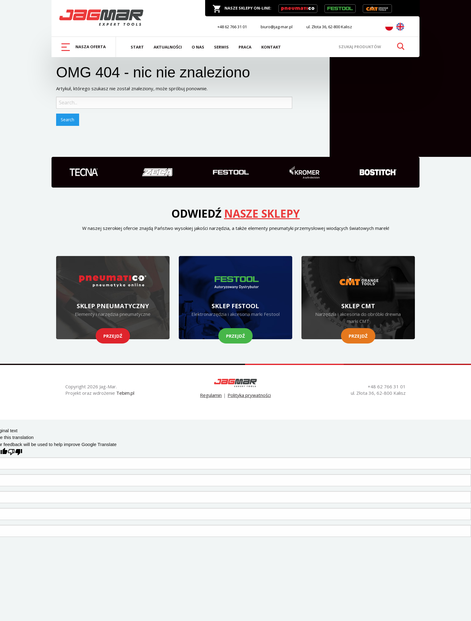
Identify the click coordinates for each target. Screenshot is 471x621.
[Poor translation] (15, 452)
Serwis (221, 47)
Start (137, 47)
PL (389, 27)
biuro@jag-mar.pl (277, 26)
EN (400, 27)
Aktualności (168, 47)
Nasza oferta (83, 47)
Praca (245, 47)
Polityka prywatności (249, 395)
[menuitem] (84, 47)
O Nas (198, 47)
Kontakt (271, 47)
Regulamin (211, 395)
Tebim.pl (125, 393)
